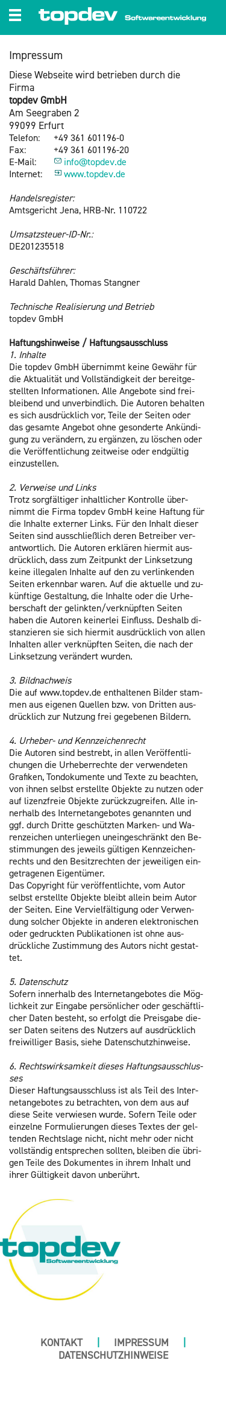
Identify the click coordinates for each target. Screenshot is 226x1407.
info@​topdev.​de (95, 162)
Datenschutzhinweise (113, 1355)
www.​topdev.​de (94, 174)
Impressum (141, 1342)
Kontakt (61, 1342)
